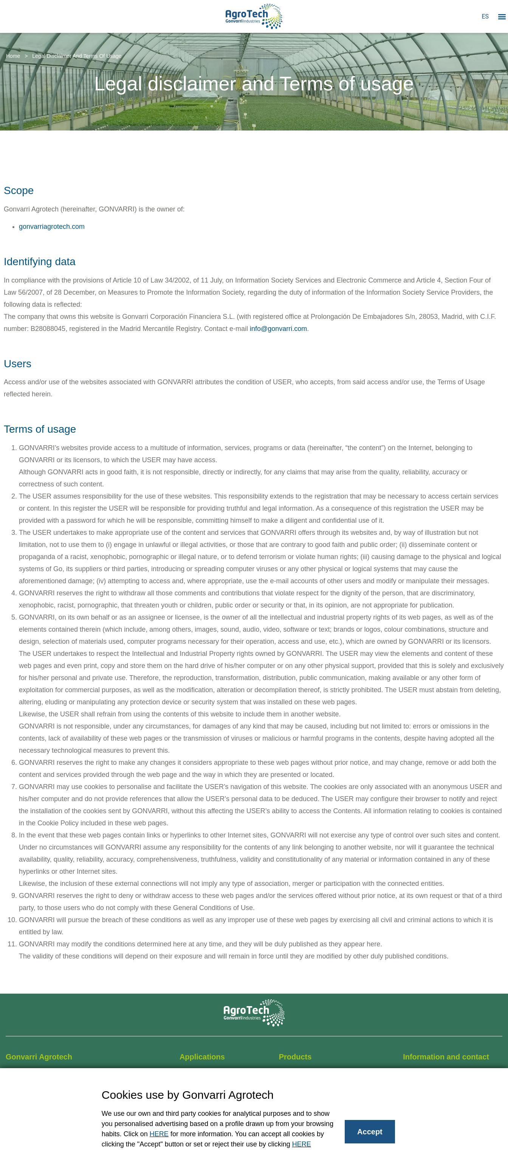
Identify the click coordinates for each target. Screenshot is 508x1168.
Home (13, 56)
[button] (502, 16)
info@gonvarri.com (278, 328)
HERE (159, 1134)
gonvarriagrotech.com (52, 226)
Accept (370, 1132)
